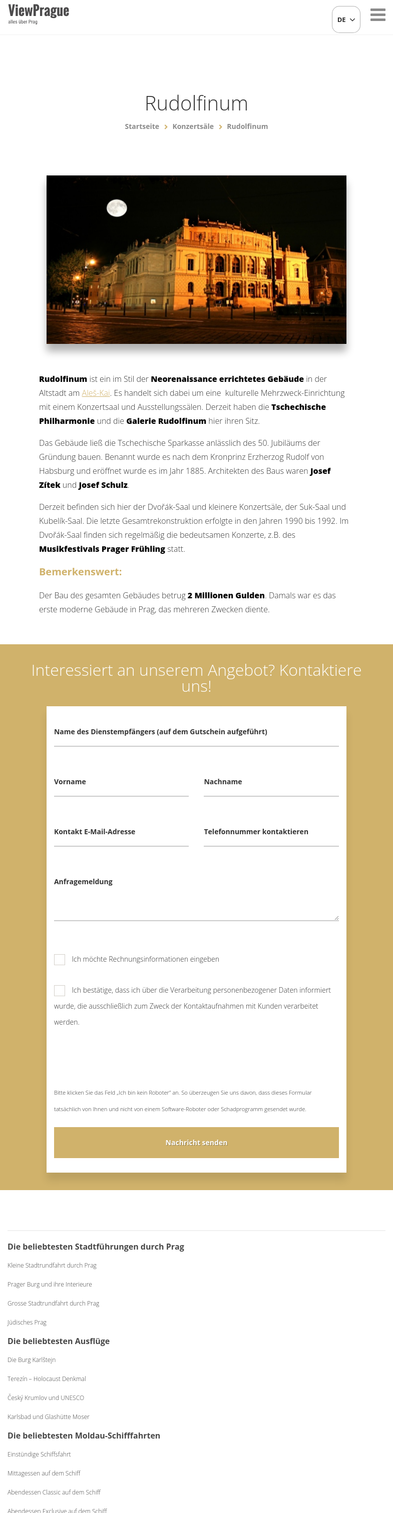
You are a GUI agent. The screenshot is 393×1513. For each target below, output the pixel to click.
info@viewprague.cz (111, 1453)
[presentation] (130, 1064)
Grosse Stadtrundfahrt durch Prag (53, 1335)
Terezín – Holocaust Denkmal (156, 1300)
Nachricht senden (197, 1142)
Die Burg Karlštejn (141, 1281)
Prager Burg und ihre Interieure (50, 1316)
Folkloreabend (331, 1265)
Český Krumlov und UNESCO (155, 1319)
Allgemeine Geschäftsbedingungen (277, 1453)
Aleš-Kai (96, 392)
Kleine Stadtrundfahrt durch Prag (52, 1297)
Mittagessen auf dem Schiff (249, 1316)
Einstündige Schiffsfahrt (245, 1297)
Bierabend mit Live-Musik (346, 1284)
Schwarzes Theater (337, 1339)
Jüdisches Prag (27, 1354)
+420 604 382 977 (191, 1453)
